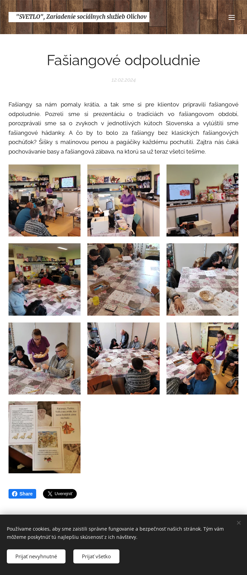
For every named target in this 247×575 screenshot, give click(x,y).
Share (22, 494)
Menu (232, 17)
